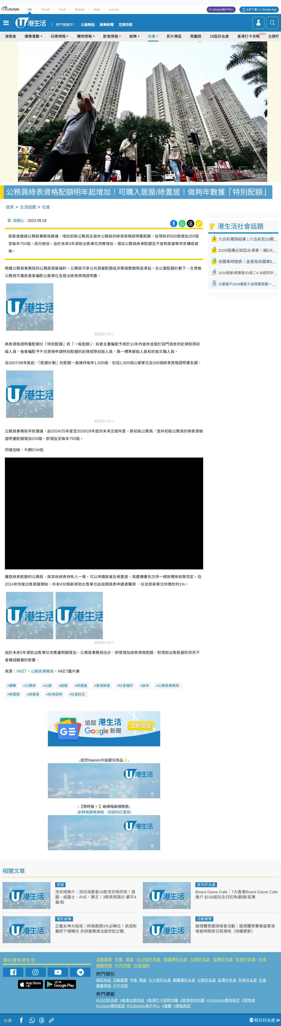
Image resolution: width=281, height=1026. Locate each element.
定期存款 (126, 25)
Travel (45, 9)
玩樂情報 (58, 36)
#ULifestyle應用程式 (223, 1000)
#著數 (167, 1006)
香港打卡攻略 (248, 36)
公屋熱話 (88, 25)
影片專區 (174, 36)
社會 (151, 36)
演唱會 (10, 36)
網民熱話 (103, 980)
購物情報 (84, 36)
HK (30, 9)
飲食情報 (110, 36)
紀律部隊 (55, 694)
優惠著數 (32, 36)
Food (62, 9)
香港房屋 (103, 686)
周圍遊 (195, 36)
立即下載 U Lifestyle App (261, 9)
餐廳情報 (104, 966)
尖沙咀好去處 (148, 959)
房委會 (34, 694)
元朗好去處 (200, 959)
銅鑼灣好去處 (175, 959)
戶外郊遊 (123, 966)
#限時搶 (248, 1000)
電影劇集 (64, 919)
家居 (60, 885)
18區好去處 (219, 36)
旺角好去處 (246, 959)
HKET (21, 671)
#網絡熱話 (182, 1006)
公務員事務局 (42, 671)
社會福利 (126, 686)
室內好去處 (206, 885)
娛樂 (133, 36)
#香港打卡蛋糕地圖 (162, 1000)
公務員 (30, 686)
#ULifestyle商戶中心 (143, 1006)
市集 (119, 959)
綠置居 (14, 694)
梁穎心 (18, 221)
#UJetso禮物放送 (110, 1006)
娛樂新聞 (107, 25)
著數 (12, 686)
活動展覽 (204, 919)
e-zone (114, 9)
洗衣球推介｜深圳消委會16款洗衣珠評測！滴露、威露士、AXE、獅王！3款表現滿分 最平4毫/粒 (95, 897)
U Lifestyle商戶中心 (221, 9)
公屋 (48, 686)
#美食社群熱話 (132, 1000)
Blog (97, 9)
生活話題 (28, 207)
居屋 (64, 686)
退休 (145, 686)
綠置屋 (82, 686)
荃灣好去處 (223, 959)
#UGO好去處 (107, 1000)
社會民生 (78, 694)
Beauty (79, 9)
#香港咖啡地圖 (192, 1000)
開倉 (130, 959)
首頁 (10, 207)
